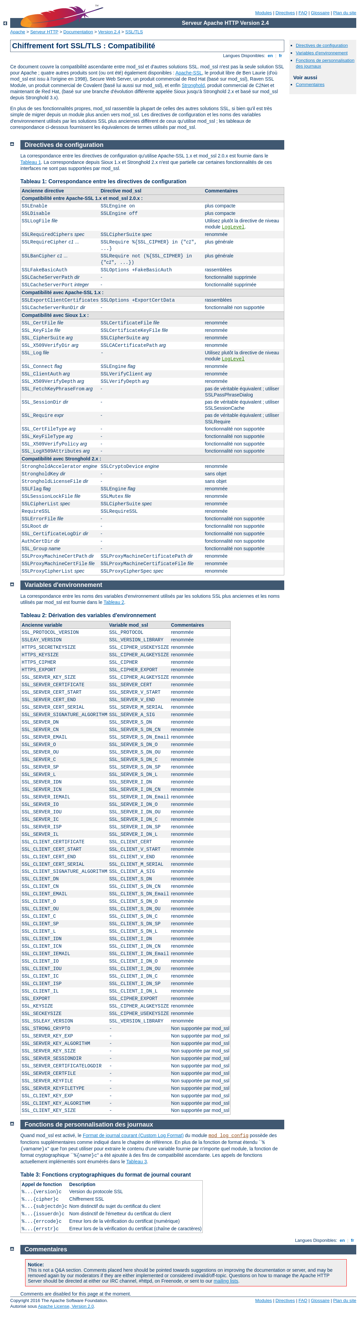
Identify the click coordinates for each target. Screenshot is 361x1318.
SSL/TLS (134, 31)
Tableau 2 (114, 602)
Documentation (78, 31)
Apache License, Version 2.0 (66, 1306)
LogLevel (233, 227)
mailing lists (226, 1281)
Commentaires (310, 84)
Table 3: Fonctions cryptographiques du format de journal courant (105, 1175)
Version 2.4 (109, 31)
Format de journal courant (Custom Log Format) (133, 1135)
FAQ (303, 12)
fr (281, 55)
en (270, 55)
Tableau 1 (30, 162)
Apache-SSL (188, 72)
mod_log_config (229, 1135)
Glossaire (320, 12)
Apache (17, 31)
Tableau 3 (136, 1161)
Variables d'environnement (322, 52)
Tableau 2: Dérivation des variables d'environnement (88, 615)
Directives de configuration (322, 45)
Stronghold (193, 85)
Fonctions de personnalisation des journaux (89, 1124)
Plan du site (344, 12)
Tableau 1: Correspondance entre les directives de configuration (103, 181)
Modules (263, 12)
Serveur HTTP (44, 31)
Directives (285, 12)
